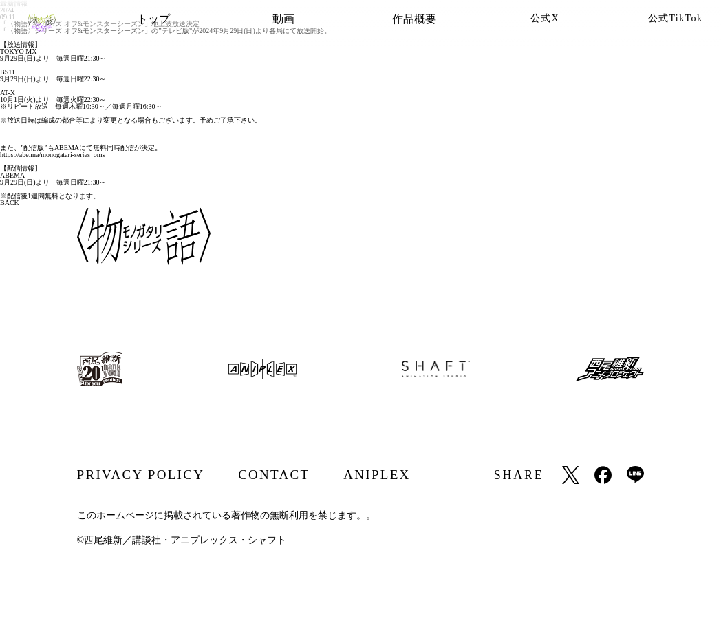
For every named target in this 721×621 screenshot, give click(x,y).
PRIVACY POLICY (141, 474)
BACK (9, 203)
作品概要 (414, 19)
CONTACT (274, 474)
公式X (544, 18)
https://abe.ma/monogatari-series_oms (52, 154)
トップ (153, 19)
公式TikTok (675, 18)
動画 (283, 19)
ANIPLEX (376, 474)
